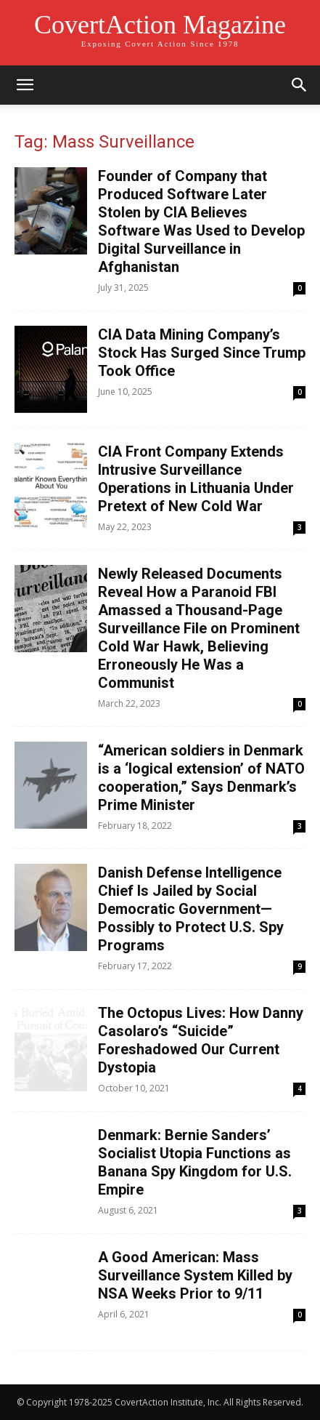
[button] (24, 85)
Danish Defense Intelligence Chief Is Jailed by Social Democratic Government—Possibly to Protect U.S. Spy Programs (191, 909)
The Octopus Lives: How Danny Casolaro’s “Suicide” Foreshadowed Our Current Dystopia (200, 1040)
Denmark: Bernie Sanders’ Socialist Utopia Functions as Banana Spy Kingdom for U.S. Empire (195, 1162)
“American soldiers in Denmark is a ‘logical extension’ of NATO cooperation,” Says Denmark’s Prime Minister (201, 778)
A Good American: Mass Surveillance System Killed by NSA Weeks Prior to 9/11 (195, 1275)
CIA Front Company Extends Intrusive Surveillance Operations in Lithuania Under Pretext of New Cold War (196, 479)
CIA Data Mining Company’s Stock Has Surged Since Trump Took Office (201, 353)
